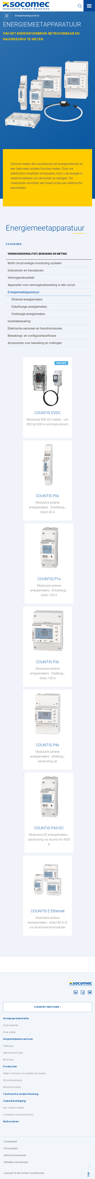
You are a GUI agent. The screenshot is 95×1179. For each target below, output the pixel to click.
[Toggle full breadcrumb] (7, 15)
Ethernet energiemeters (27, 299)
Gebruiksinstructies (13, 1052)
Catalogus (8, 1046)
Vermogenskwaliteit (21, 277)
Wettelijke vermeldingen (16, 1162)
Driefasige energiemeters (28, 314)
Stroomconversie (12, 1087)
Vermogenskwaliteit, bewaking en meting (37, 253)
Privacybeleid (10, 1148)
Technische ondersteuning (20, 1094)
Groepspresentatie (16, 1018)
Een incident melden (13, 1107)
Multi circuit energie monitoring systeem (35, 263)
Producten (10, 1066)
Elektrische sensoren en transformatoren (35, 328)
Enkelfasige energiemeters (29, 306)
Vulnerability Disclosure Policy (18, 1114)
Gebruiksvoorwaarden (15, 1155)
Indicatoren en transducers (26, 270)
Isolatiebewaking (19, 321)
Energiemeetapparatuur (23, 292)
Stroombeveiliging (12, 1080)
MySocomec (11, 1121)
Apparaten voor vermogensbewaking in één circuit (41, 285)
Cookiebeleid (10, 1141)
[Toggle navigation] (89, 6)
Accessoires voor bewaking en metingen (35, 343)
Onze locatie (9, 1032)
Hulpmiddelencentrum (18, 1039)
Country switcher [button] (46, 1007)
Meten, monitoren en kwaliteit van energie (24, 1073)
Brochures (8, 1059)
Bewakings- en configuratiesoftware (32, 336)
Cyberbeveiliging (14, 1100)
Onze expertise (10, 1025)
